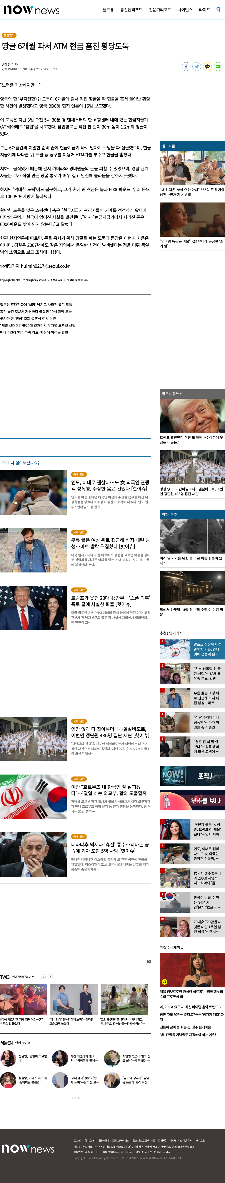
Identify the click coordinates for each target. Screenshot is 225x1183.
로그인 (77, 1140)
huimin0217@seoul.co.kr (45, 266)
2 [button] (76, 1098)
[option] (72, 1006)
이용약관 (102, 1140)
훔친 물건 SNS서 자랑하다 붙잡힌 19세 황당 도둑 (36, 311)
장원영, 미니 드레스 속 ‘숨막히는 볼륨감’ (32, 1080)
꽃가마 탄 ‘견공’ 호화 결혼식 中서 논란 (28, 318)
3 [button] (79, 1098)
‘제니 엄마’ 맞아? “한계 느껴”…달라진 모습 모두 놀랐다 (122, 1021)
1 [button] (72, 1098)
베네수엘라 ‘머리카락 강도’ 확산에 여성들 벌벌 (34, 332)
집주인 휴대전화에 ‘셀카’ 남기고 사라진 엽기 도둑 (36, 304)
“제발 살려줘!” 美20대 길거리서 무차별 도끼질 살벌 (37, 325)
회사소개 (89, 1140)
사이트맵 (200, 1140)
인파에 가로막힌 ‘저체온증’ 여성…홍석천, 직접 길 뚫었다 (72, 1021)
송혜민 (6, 64)
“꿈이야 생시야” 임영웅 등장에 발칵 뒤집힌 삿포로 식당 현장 (136, 1082)
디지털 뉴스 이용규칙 (180, 1140)
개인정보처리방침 (119, 1140)
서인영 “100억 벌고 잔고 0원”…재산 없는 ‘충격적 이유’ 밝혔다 (136, 1060)
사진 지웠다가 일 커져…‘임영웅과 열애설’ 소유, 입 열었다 (84, 1060)
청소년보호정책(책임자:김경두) (149, 1140)
